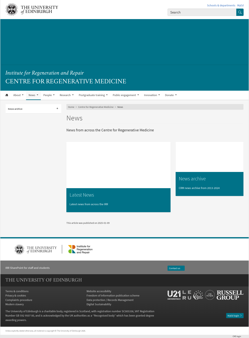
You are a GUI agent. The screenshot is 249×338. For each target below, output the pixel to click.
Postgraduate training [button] (92, 95)
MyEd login (235, 315)
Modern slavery (14, 304)
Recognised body (104, 315)
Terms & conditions (17, 291)
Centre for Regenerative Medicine (96, 106)
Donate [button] (169, 95)
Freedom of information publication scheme (113, 295)
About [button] (17, 95)
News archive (15, 108)
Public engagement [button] (125, 95)
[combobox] (202, 12)
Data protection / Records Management (110, 300)
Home (71, 106)
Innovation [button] (151, 95)
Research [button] (65, 95)
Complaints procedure (18, 300)
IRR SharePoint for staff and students (27, 268)
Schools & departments (221, 5)
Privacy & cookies (15, 295)
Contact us (176, 268)
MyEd (240, 5)
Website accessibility (99, 291)
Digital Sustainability (99, 304)
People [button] (47, 95)
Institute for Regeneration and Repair (44, 73)
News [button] (32, 95)
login (238, 336)
